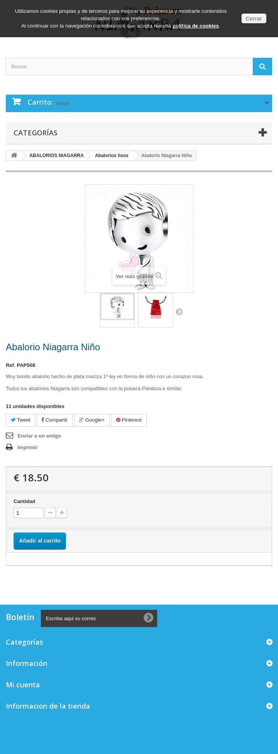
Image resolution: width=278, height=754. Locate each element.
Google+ (91, 420)
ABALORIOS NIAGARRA (57, 155)
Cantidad (24, 501)
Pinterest (129, 420)
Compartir (55, 420)
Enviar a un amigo (39, 436)
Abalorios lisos (112, 155)
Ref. (11, 365)
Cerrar (254, 19)
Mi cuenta (23, 684)
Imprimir (27, 447)
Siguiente (179, 311)
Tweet (20, 420)
